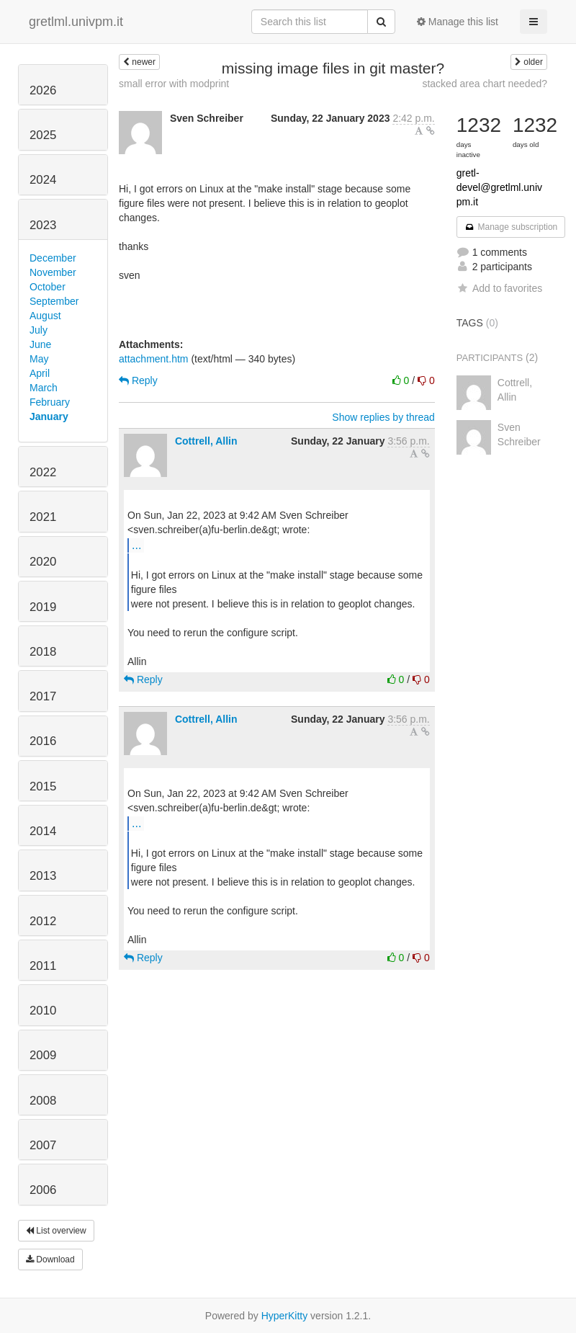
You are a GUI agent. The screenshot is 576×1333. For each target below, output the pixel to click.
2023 (43, 225)
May (39, 359)
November (53, 272)
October (48, 287)
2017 (43, 696)
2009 (43, 1055)
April (40, 373)
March (44, 387)
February (50, 402)
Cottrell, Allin (206, 441)
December (53, 258)
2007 (43, 1145)
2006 (43, 1190)
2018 (43, 652)
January (49, 416)
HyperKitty (284, 1315)
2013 (43, 876)
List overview (56, 1231)
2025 (43, 135)
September (54, 301)
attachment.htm (154, 359)
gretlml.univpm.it (76, 21)
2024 (43, 180)
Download (50, 1259)
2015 (43, 786)
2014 (43, 831)
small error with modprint (174, 83)
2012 (43, 921)
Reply (138, 380)
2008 (43, 1100)
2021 (43, 517)
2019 (43, 607)
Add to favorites (499, 288)
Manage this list (457, 21)
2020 (43, 562)
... (136, 544)
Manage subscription (511, 227)
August (45, 315)
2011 (43, 966)
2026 (43, 90)
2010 (43, 1010)
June (40, 344)
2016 (43, 741)
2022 (43, 472)
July (39, 330)
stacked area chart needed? (484, 83)
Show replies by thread (383, 417)
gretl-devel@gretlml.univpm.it (499, 187)
